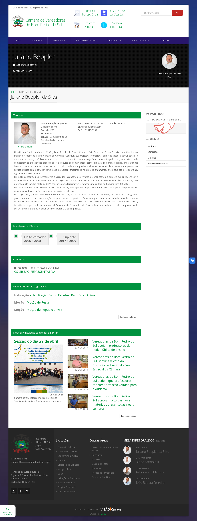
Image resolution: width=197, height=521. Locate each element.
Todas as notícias (128, 416)
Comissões (153, 151)
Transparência (114, 40)
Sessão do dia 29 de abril (36, 341)
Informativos (59, 40)
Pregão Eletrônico (65, 482)
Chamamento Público (67, 451)
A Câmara (37, 40)
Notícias (151, 146)
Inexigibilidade (63, 469)
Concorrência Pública (67, 455)
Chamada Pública (65, 446)
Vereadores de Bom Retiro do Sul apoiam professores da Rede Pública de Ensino (113, 345)
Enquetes (95, 468)
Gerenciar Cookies (100, 477)
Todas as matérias (128, 317)
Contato (165, 40)
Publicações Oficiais (86, 40)
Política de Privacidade (102, 472)
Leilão (60, 473)
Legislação (96, 454)
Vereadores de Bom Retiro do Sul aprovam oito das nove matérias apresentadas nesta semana (113, 402)
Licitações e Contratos (68, 478)
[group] (98, 510)
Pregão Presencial (66, 487)
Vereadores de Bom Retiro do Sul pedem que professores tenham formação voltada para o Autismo (114, 382)
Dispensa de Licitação (67, 464)
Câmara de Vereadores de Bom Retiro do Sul (45, 22)
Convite (60, 460)
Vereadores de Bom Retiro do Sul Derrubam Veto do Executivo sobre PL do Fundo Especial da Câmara (113, 363)
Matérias (151, 157)
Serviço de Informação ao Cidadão (104, 448)
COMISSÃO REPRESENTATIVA (34, 271)
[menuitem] (166, 146)
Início (18, 40)
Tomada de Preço (66, 491)
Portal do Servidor (141, 40)
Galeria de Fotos (99, 463)
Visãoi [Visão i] (104, 514)
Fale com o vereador (157, 163)
